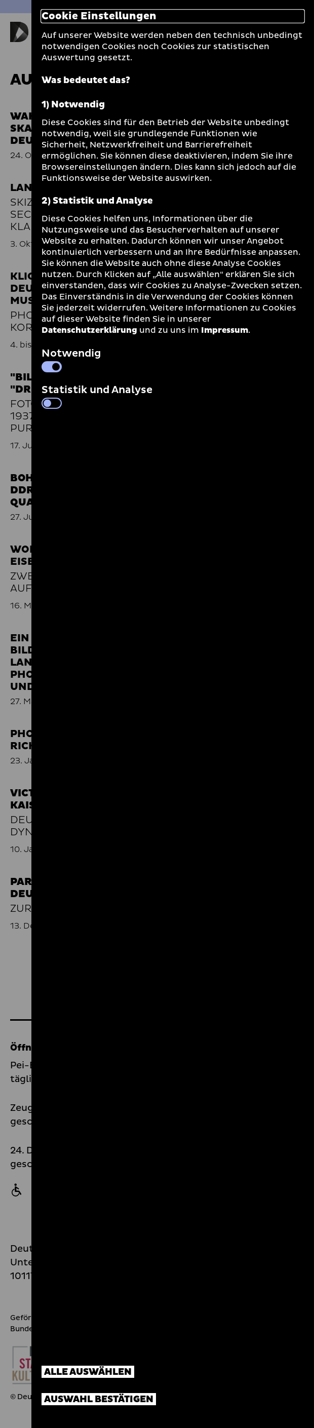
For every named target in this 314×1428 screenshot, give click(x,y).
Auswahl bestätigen (98, 1399)
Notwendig (71, 359)
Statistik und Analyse (97, 395)
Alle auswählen (88, 1372)
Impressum (224, 330)
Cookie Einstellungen (99, 16)
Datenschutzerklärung (89, 330)
